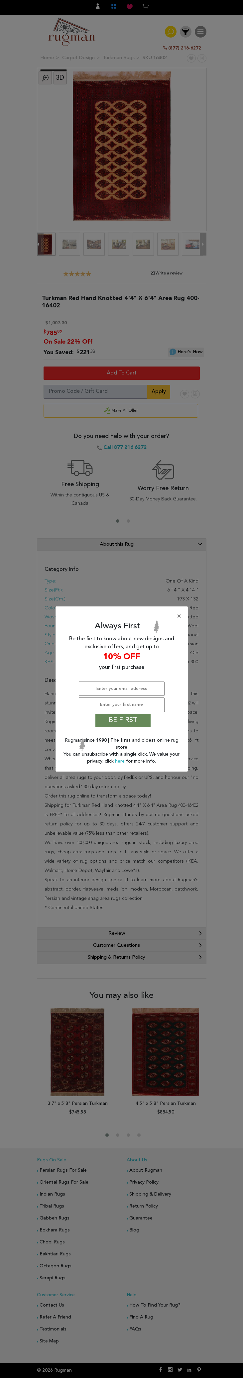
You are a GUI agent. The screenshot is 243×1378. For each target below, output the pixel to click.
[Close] (123, 616)
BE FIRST (123, 720)
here (120, 761)
